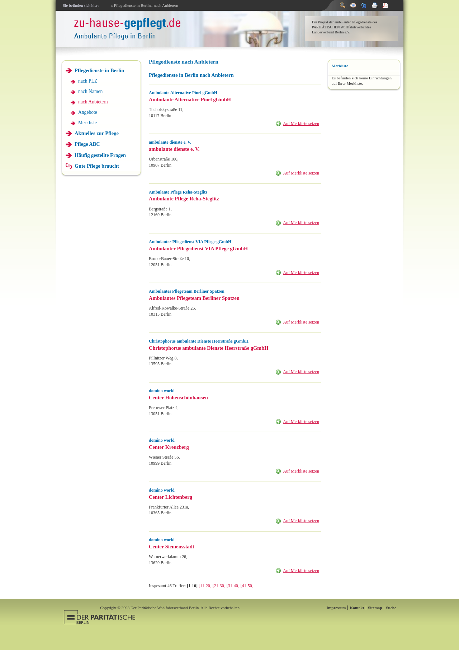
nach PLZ (87, 81)
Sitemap (375, 607)
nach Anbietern (93, 102)
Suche (391, 607)
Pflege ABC (87, 144)
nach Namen (90, 91)
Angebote (87, 112)
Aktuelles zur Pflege (97, 133)
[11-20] (205, 585)
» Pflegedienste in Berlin (131, 5)
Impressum (336, 607)
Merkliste (87, 122)
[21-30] (219, 585)
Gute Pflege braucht (97, 166)
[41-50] (247, 585)
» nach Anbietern (164, 5)
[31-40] (233, 585)
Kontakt (357, 607)
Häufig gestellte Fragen (100, 155)
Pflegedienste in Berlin (99, 70)
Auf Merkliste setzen (301, 123)
